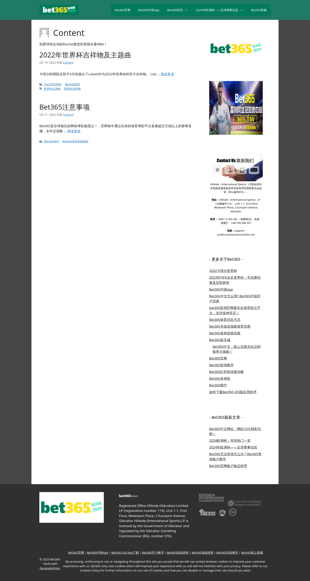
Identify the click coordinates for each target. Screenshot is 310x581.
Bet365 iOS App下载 (125, 552)
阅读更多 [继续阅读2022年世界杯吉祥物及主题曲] (167, 74)
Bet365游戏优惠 (202, 552)
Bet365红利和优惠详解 (226, 371)
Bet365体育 (72, 84)
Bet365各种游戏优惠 (224, 333)
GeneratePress (50, 568)
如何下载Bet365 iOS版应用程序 (233, 392)
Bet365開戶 (218, 385)
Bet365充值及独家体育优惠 (229, 326)
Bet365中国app (148, 10)
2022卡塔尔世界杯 (223, 270)
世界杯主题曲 (52, 89)
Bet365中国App (97, 552)
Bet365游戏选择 (177, 552)
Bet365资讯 (179, 10)
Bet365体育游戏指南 (75, 141)
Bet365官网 (122, 10)
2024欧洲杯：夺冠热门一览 (229, 440)
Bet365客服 (259, 10)
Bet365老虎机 (219, 378)
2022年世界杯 (52, 84)
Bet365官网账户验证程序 (228, 466)
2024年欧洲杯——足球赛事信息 (221, 10)
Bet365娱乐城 (219, 340)
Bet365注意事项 (64, 107)
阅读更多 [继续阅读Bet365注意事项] (74, 131)
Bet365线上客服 (252, 552)
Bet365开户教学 (153, 552)
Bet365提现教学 (221, 365)
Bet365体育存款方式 (224, 319)
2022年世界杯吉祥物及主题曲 (85, 54)
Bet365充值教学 (227, 552)
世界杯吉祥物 (72, 89)
